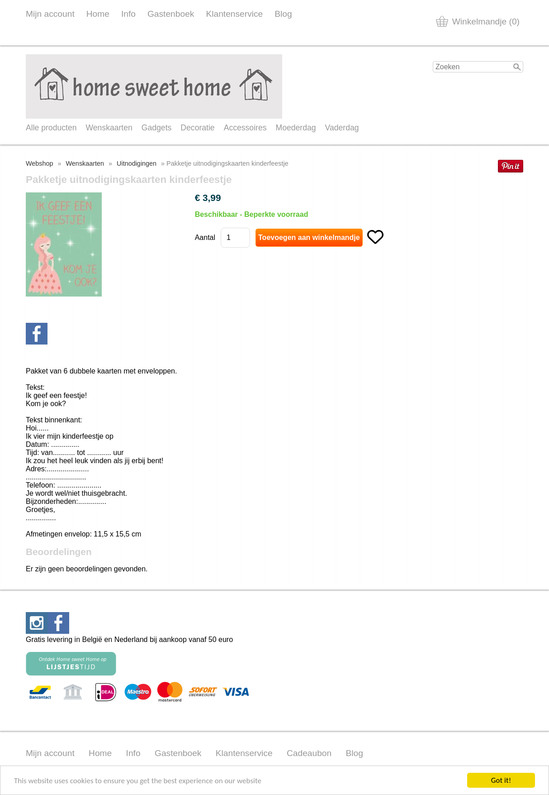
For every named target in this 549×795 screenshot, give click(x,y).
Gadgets (157, 127)
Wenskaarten (108, 127)
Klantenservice (234, 14)
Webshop (39, 163)
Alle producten (51, 127)
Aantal (205, 237)
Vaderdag (342, 127)
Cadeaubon (309, 753)
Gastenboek (170, 14)
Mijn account (50, 14)
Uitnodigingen (136, 163)
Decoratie (197, 127)
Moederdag (296, 127)
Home (97, 14)
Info (128, 14)
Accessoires (245, 127)
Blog (283, 14)
